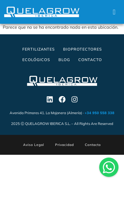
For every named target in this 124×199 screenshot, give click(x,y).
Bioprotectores (82, 49)
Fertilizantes (38, 49)
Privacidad (64, 145)
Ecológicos (36, 59)
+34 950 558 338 (99, 113)
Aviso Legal (33, 145)
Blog (64, 59)
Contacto (90, 59)
